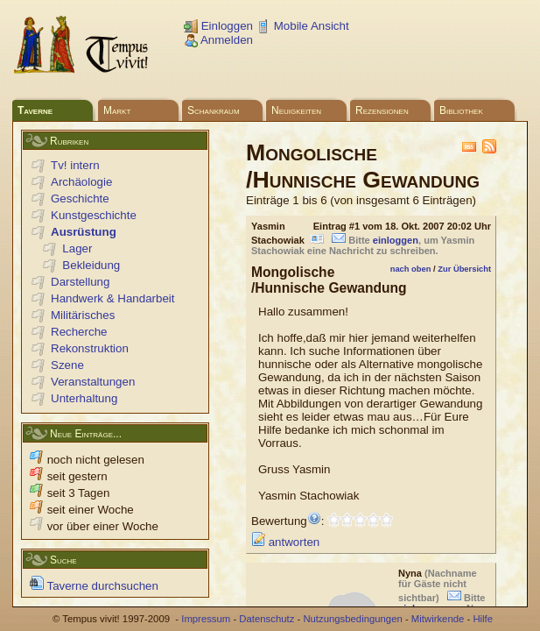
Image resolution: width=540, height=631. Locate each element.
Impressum (205, 618)
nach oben (410, 269)
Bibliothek (461, 110)
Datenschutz (266, 618)
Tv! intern (75, 165)
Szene (67, 365)
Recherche (79, 331)
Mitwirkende (437, 618)
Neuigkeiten (296, 110)
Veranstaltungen (93, 381)
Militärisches (83, 315)
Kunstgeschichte (94, 215)
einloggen (395, 240)
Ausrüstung (83, 231)
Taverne (35, 110)
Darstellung (80, 281)
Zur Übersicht (464, 269)
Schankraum (213, 110)
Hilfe (483, 618)
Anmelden (218, 39)
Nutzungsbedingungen (352, 618)
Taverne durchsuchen (94, 585)
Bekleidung (91, 265)
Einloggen (218, 25)
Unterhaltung (84, 398)
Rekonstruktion (90, 348)
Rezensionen (382, 110)
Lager (77, 248)
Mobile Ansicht (302, 25)
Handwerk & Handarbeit (113, 298)
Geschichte (80, 198)
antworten (285, 542)
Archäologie (81, 181)
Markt (116, 110)
